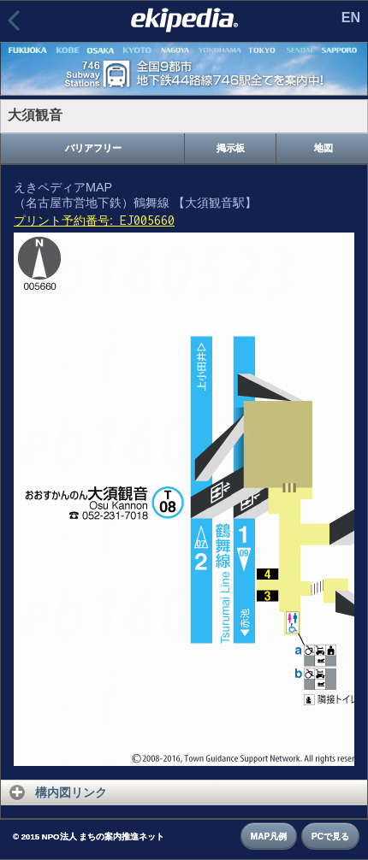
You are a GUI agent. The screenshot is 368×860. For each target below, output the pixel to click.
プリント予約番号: (94, 220)
